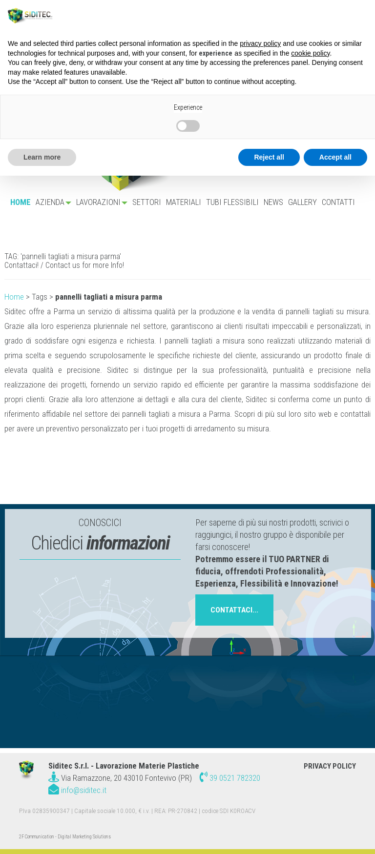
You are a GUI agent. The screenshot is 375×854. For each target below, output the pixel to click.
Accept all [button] (335, 157)
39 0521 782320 (234, 778)
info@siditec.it (83, 790)
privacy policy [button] (260, 43)
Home (14, 297)
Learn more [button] (42, 157)
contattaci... (234, 610)
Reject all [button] (269, 157)
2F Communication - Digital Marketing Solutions (65, 836)
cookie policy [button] (310, 53)
